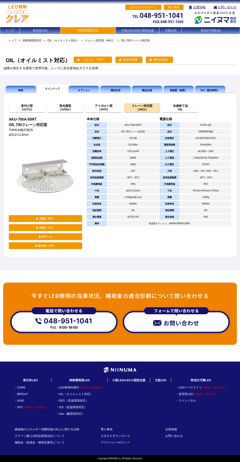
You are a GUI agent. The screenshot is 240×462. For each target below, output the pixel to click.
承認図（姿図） (178, 90)
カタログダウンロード (115, 436)
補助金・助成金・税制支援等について (40, 442)
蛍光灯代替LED (211, 30)
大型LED (170, 30)
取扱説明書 (130, 59)
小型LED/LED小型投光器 (137, 30)
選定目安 (116, 90)
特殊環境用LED (88, 30)
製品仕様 (147, 90)
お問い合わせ (227, 7)
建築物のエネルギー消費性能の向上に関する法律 (47, 429)
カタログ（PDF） (94, 59)
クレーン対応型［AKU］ (100, 40)
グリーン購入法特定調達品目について (40, 436)
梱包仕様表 (161, 59)
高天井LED (40, 30)
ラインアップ (52, 88)
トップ (9, 30)
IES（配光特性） (210, 90)
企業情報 (199, 7)
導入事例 (106, 429)
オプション (84, 90)
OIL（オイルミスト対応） (63, 40)
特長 (20, 90)
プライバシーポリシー (115, 442)
